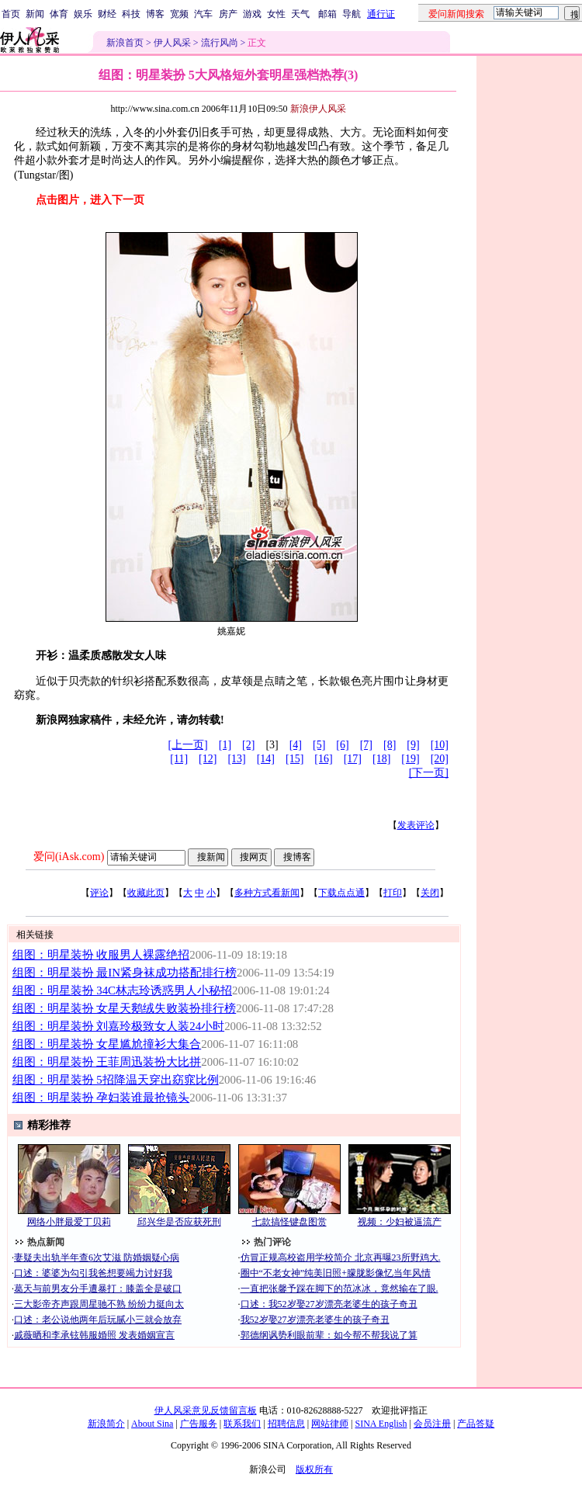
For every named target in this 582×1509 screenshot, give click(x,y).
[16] (323, 759)
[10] (440, 745)
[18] (381, 759)
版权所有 (314, 1469)
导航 (351, 14)
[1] (225, 745)
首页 (11, 14)
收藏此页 (146, 892)
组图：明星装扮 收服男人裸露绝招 (101, 955)
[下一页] (429, 773)
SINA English (381, 1423)
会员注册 (432, 1423)
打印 (392, 892)
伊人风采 (172, 42)
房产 (228, 14)
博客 (155, 14)
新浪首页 (125, 42)
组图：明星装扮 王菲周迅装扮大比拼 (107, 1062)
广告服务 (198, 1423)
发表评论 (416, 825)
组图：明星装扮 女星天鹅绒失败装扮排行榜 (124, 1008)
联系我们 (242, 1423)
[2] (248, 745)
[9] (413, 745)
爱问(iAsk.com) (68, 856)
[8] (389, 745)
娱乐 (83, 14)
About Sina (152, 1423)
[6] (342, 745)
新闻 (35, 14)
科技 (131, 14)
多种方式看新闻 (267, 892)
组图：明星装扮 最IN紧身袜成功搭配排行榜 (124, 972)
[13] (236, 759)
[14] (266, 759)
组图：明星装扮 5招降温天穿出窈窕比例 (115, 1080)
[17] (353, 759)
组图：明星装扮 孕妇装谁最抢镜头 (101, 1097)
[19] (410, 759)
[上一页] (187, 745)
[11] (179, 759)
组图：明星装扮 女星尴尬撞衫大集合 (107, 1044)
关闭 (430, 892)
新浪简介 (106, 1423)
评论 (99, 892)
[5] (319, 745)
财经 (107, 14)
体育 (59, 14)
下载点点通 (341, 892)
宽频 (179, 14)
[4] (295, 745)
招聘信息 (286, 1423)
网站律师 (329, 1423)
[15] (294, 759)
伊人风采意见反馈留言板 (205, 1410)
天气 (300, 14)
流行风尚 (219, 42)
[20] (440, 759)
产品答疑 (475, 1423)
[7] (366, 745)
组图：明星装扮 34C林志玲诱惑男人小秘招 (122, 990)
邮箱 (327, 14)
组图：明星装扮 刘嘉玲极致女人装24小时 (118, 1026)
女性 (276, 14)
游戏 (252, 14)
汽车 (203, 14)
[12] (208, 759)
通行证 (381, 14)
